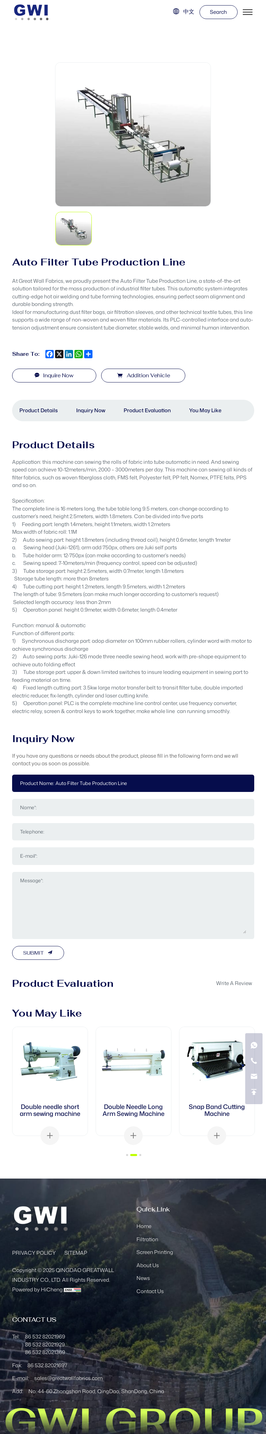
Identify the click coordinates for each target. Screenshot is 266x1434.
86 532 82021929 (45, 1344)
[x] (59, 354)
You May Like (205, 410)
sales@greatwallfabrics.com (68, 1378)
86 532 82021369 (45, 1352)
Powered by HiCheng (37, 1289)
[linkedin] (69, 354)
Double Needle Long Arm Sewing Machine (134, 1110)
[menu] (247, 12)
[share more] (88, 354)
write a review (234, 983)
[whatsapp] (78, 354)
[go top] (254, 1092)
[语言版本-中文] (183, 11)
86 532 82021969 (45, 1336)
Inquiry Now (90, 410)
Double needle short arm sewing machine (50, 1110)
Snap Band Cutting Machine (217, 1110)
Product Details (38, 410)
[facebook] (49, 354)
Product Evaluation (147, 410)
